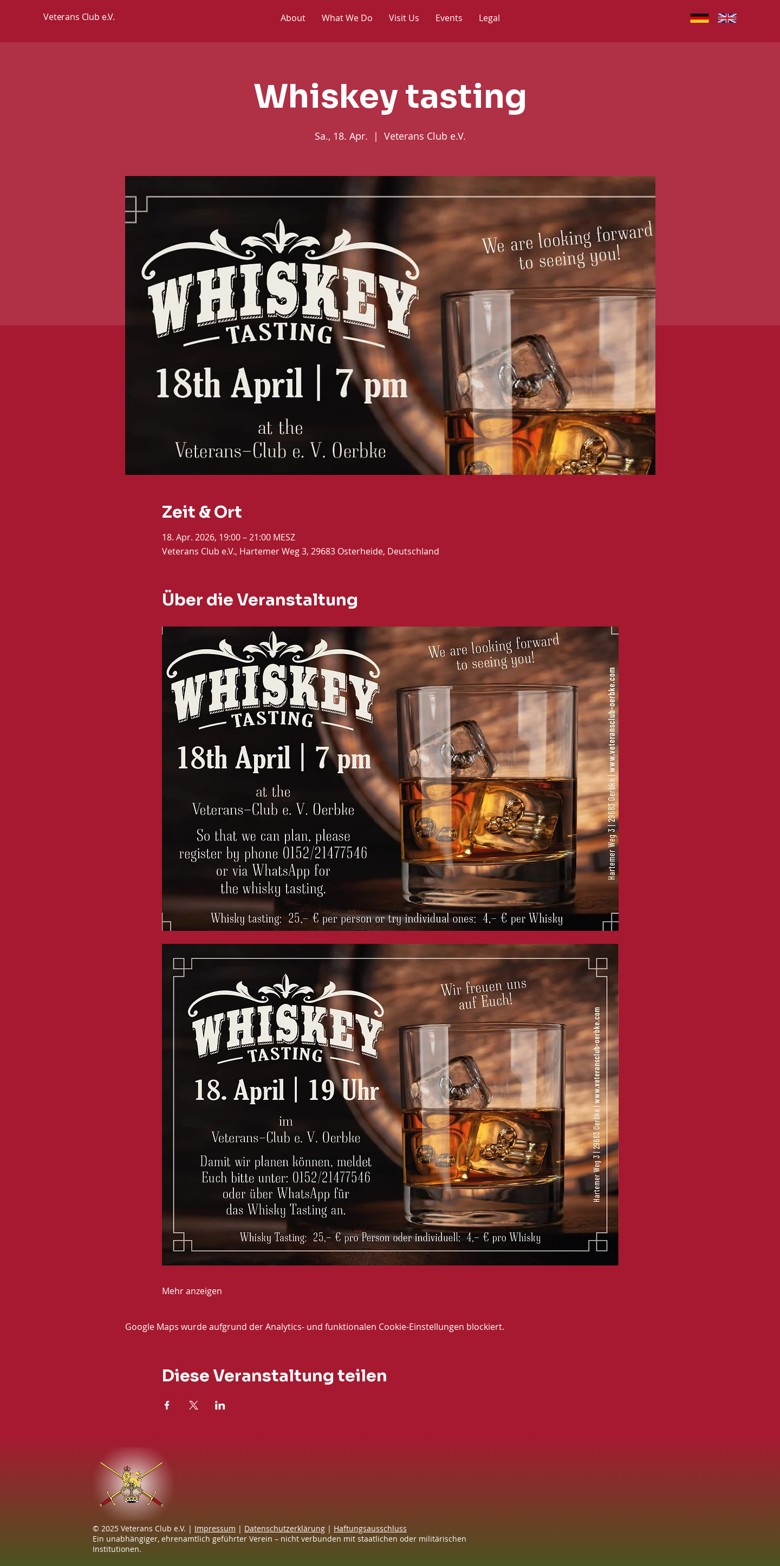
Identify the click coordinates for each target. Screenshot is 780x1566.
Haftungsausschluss (370, 1528)
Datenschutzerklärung (284, 1528)
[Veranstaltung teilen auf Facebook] (167, 1405)
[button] (489, 18)
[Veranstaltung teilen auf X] (193, 1405)
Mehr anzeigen (192, 1291)
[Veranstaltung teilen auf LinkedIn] (220, 1405)
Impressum (215, 1528)
